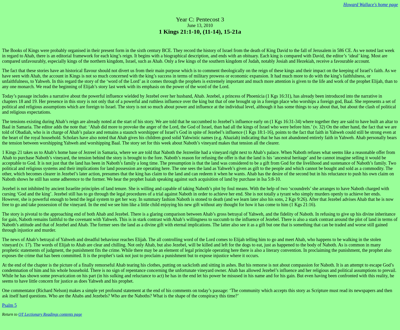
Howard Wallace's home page (370, 4)
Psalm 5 (9, 305)
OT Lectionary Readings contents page (50, 314)
